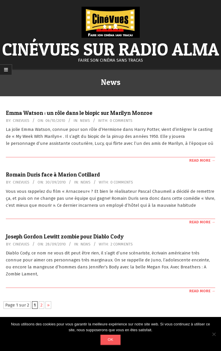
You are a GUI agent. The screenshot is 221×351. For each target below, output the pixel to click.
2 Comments (121, 244)
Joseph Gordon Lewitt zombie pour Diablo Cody (65, 236)
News (85, 120)
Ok (110, 339)
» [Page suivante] (48, 305)
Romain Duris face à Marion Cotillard (53, 174)
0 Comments (121, 120)
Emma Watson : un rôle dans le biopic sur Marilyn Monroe (79, 113)
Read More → (202, 160)
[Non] (214, 334)
